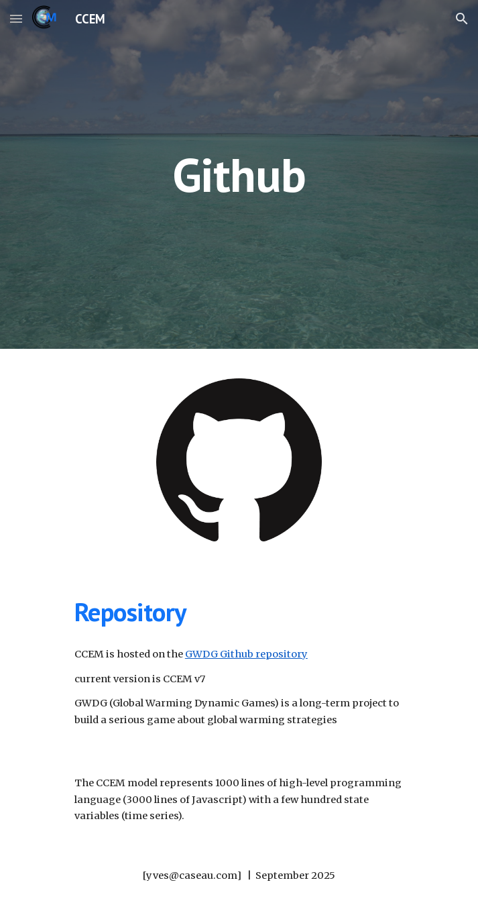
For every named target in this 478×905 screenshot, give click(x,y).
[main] (239, 175)
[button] (16, 18)
